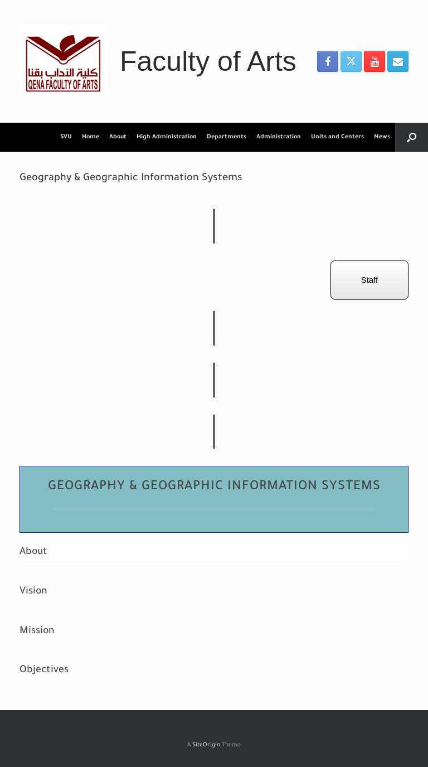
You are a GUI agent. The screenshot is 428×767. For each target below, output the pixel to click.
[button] (411, 137)
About (118, 137)
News (382, 137)
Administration (278, 137)
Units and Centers (337, 137)
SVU (66, 137)
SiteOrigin (206, 745)
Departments (226, 137)
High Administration (167, 137)
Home (90, 137)
